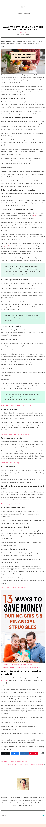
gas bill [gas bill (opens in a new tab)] (6, 246)
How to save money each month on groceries (16, 405)
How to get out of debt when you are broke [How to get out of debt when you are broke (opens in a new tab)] (15, 434)
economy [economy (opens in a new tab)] (4, 680)
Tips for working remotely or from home (15, 761)
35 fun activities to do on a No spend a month (17, 664)
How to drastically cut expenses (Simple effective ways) (26, 764)
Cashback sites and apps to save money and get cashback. (21, 667)
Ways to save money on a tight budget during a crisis (23, 28)
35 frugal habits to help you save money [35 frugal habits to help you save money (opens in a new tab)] (14, 587)
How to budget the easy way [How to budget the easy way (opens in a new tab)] (10, 463)
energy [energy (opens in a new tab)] (35, 215)
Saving (23, 32)
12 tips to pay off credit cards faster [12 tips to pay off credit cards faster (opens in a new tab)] (12, 504)
